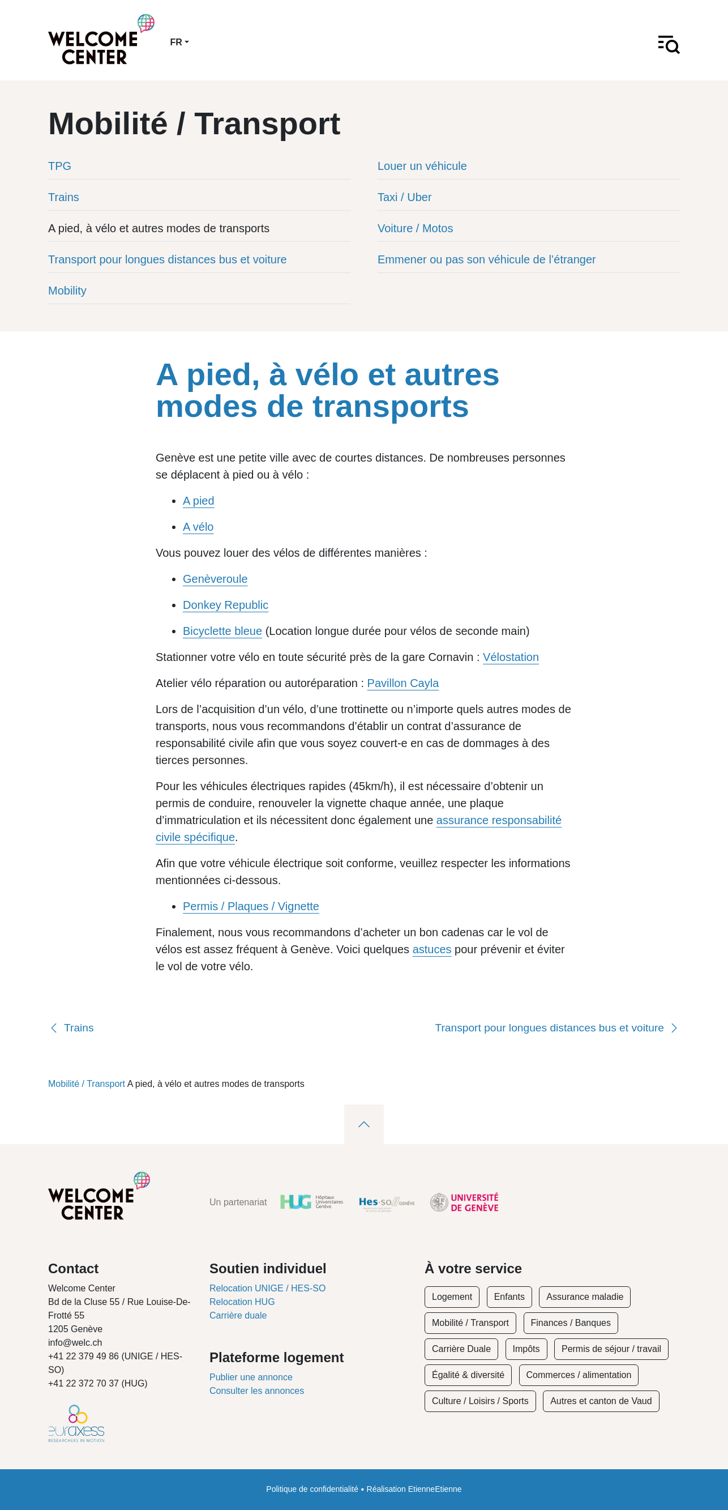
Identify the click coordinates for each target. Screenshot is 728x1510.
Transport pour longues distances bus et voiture (167, 259)
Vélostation (511, 657)
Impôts (526, 1349)
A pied (199, 500)
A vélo (198, 527)
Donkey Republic (225, 605)
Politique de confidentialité (312, 1489)
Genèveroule (215, 579)
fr (176, 42)
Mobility (67, 290)
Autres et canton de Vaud (601, 1401)
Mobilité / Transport (86, 1084)
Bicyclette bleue (222, 631)
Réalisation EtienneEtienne (414, 1489)
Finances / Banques (571, 1323)
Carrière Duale (461, 1349)
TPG (59, 166)
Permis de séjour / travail (611, 1349)
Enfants (509, 1297)
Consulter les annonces (256, 1391)
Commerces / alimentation (579, 1375)
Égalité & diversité (468, 1375)
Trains (63, 197)
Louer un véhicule (422, 166)
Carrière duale (238, 1315)
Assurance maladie (584, 1297)
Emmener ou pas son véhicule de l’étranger (487, 259)
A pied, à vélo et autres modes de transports (158, 228)
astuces (432, 949)
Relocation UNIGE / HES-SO (267, 1288)
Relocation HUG (242, 1302)
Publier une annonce (251, 1377)
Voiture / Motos (415, 228)
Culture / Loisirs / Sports (480, 1401)
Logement (452, 1297)
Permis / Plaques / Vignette (251, 906)
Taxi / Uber (405, 197)
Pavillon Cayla (403, 683)
